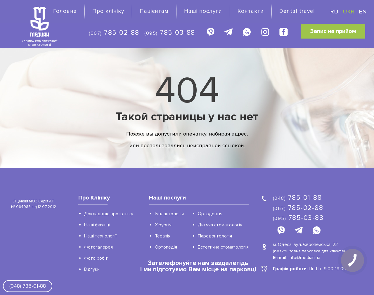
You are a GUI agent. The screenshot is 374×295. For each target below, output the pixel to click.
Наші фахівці (97, 225)
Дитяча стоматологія (220, 225)
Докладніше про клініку (108, 214)
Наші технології (100, 236)
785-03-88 (169, 33)
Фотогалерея (98, 247)
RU (335, 11)
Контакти (251, 11)
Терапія (162, 236)
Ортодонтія (210, 214)
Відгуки (92, 269)
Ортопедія (166, 247)
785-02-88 (114, 33)
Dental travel (297, 11)
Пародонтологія (215, 236)
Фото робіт (96, 258)
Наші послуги (203, 11)
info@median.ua (304, 258)
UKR (349, 11)
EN (363, 11)
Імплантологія (169, 214)
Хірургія (163, 225)
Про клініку (108, 11)
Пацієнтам (154, 11)
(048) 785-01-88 (27, 286)
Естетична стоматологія (223, 247)
